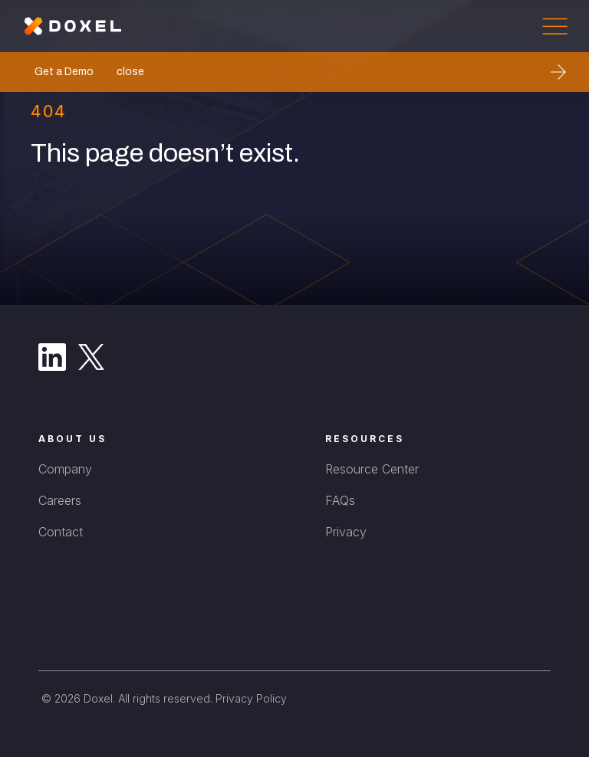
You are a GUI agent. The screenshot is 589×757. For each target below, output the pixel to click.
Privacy (346, 531)
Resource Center (372, 469)
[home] (72, 26)
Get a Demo (64, 71)
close (130, 71)
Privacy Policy (251, 698)
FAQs (340, 500)
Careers (59, 500)
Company (65, 469)
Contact (60, 531)
